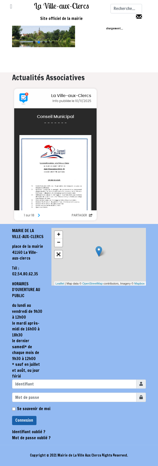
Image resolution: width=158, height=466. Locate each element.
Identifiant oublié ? (28, 432)
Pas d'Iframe (79, 154)
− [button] (58, 243)
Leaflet (60, 283)
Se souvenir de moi (33, 408)
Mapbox (139, 283)
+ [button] (58, 235)
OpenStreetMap (92, 283)
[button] (11, 7)
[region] (43, 36)
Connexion (24, 420)
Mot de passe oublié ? (31, 438)
